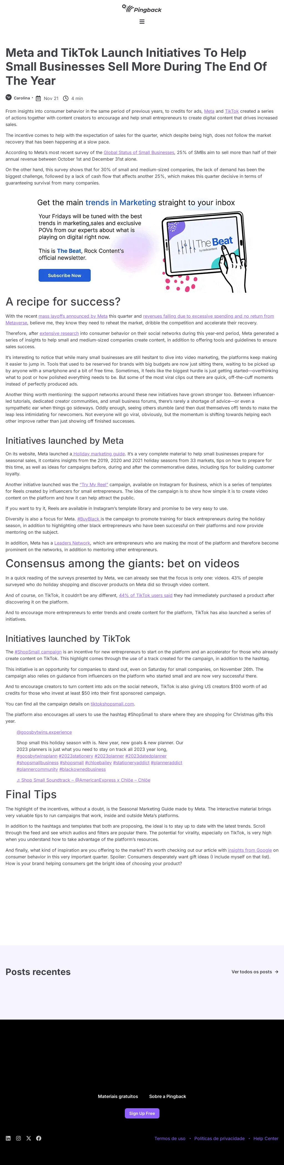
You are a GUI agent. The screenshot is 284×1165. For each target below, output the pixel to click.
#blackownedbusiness (82, 769)
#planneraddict (166, 762)
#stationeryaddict (131, 762)
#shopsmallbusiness (38, 762)
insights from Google (250, 850)
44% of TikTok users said (146, 595)
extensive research (59, 333)
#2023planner (109, 756)
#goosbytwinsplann (37, 756)
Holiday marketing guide (98, 453)
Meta (209, 111)
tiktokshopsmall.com (112, 704)
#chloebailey (98, 762)
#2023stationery (76, 756)
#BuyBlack (89, 519)
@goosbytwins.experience (44, 732)
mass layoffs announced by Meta (73, 316)
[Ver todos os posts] (276, 972)
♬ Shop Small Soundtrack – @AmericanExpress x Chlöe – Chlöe (83, 780)
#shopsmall (72, 762)
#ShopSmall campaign (38, 652)
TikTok (232, 111)
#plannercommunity (37, 769)
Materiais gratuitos (118, 1096)
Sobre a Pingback (167, 1096)
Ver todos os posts (252, 971)
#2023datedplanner (146, 756)
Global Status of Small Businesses (139, 152)
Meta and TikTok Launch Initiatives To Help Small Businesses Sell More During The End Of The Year (136, 66)
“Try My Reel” (94, 484)
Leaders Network (72, 543)
